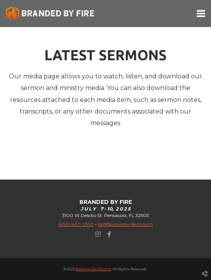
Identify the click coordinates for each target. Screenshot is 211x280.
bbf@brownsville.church (125, 224)
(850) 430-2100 (76, 224)
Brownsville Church (93, 269)
